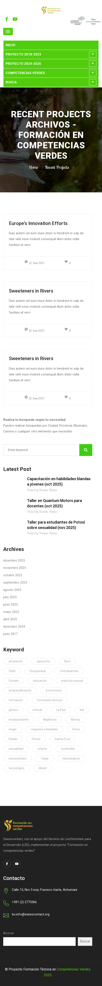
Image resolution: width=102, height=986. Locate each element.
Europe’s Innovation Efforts (38, 223)
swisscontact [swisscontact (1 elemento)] (18, 758)
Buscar (8, 933)
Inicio (10, 45)
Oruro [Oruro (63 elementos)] (76, 729)
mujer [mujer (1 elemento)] (13, 729)
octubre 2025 (12, 575)
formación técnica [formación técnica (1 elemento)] (49, 700)
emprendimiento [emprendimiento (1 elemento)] (20, 690)
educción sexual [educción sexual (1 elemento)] (72, 680)
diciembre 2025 (14, 560)
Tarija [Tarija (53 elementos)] (44, 758)
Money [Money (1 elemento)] (75, 719)
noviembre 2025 (14, 568)
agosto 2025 (12, 590)
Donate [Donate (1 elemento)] (14, 680)
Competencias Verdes (25, 73)
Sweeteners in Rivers (31, 291)
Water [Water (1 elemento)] (43, 768)
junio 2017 (10, 634)
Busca (11, 82)
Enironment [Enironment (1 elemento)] (54, 690)
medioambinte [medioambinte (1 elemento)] (19, 719)
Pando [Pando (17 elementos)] (13, 739)
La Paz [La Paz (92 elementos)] (60, 710)
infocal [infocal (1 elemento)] (37, 710)
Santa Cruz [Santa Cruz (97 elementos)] (62, 739)
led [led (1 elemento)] (82, 710)
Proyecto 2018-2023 (23, 54)
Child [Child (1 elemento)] (12, 671)
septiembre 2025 (15, 582)
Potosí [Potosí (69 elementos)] (36, 739)
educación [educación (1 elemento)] (40, 680)
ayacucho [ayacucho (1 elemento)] (43, 661)
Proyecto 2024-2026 (23, 64)
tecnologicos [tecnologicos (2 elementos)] (71, 758)
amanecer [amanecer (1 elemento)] (16, 661)
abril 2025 (10, 619)
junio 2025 (10, 604)
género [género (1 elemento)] (13, 710)
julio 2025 (10, 597)
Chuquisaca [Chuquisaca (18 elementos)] (38, 671)
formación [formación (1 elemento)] (16, 700)
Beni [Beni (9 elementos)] (67, 661)
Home (33, 167)
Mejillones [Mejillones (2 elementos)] (50, 719)
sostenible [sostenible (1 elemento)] (68, 748)
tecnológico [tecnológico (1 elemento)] (16, 768)
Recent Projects (57, 167)
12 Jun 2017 (35, 263)
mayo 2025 (11, 612)
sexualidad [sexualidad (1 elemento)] (16, 748)
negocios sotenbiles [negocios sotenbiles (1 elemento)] (44, 729)
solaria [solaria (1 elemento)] (42, 748)
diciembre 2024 (14, 626)
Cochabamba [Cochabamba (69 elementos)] (69, 671)
